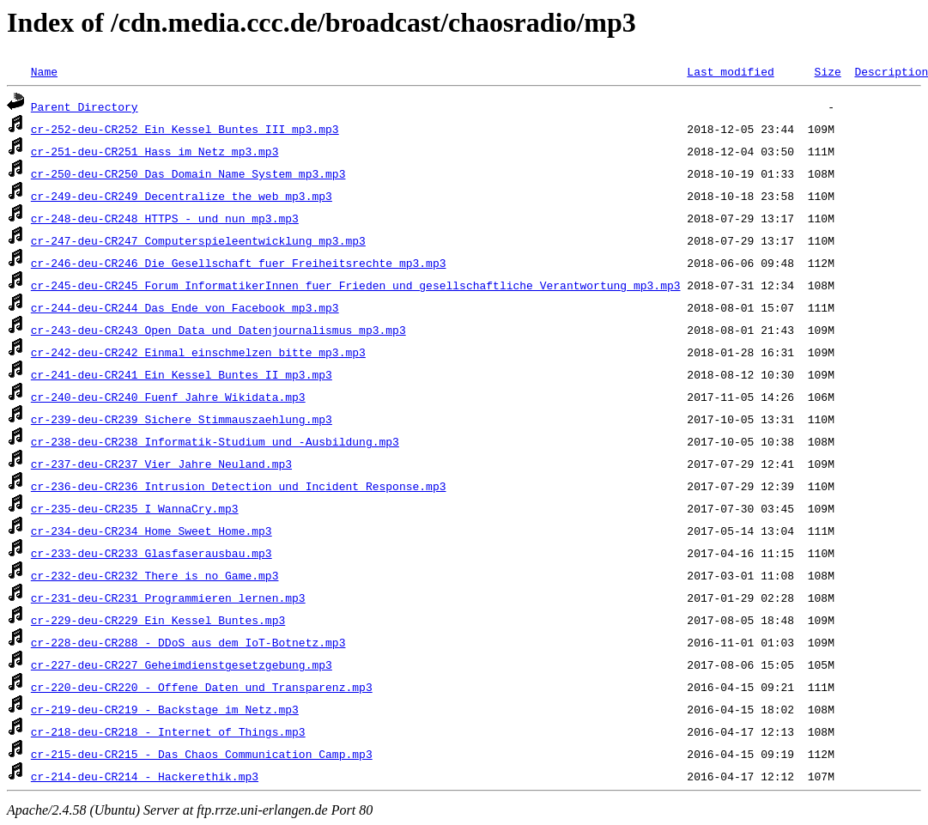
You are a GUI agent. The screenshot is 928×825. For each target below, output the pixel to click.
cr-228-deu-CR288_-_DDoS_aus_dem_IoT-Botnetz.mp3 (188, 642)
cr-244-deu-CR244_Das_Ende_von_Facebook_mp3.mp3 (185, 307)
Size (827, 71)
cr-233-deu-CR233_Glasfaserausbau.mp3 (151, 553)
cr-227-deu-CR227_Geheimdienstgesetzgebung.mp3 (181, 664)
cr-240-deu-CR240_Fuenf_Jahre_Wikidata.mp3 (168, 396)
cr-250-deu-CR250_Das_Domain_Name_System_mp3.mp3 (188, 173)
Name (44, 71)
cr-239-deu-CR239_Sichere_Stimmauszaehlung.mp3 (181, 419)
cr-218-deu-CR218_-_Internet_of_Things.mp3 (168, 731)
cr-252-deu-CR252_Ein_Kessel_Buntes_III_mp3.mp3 (185, 128)
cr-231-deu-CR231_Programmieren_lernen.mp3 (168, 597)
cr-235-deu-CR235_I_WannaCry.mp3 (135, 508)
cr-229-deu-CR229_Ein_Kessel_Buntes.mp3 (158, 620)
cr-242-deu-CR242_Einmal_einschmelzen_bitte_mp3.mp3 (198, 352)
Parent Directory (84, 106)
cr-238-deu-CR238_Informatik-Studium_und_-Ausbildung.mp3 (215, 441)
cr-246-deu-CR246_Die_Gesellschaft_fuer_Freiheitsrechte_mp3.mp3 (238, 262)
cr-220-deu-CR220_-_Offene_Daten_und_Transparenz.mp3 (202, 687)
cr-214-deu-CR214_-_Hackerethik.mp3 (144, 776)
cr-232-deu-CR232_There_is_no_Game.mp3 (155, 575)
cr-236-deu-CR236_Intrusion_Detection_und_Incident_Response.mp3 (238, 486)
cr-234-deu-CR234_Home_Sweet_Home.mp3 (151, 530)
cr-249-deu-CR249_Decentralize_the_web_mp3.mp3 (181, 195)
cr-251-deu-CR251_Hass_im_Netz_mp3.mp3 (155, 151)
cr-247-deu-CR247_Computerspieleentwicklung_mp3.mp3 (198, 240)
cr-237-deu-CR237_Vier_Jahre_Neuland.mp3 (161, 463)
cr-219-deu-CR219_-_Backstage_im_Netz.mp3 (165, 709)
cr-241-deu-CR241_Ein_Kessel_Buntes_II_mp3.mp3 (181, 374)
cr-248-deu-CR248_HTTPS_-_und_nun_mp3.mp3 (165, 218)
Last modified (730, 71)
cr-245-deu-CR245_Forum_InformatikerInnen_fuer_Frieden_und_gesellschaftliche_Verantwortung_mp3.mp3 (356, 285)
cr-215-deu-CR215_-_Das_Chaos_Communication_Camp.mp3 (202, 753)
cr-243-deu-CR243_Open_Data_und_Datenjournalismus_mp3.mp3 (218, 329)
